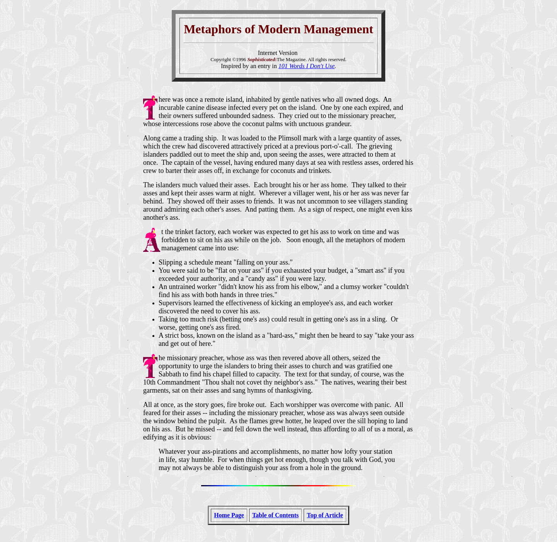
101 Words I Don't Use (306, 66)
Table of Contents (275, 515)
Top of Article (325, 515)
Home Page (229, 515)
